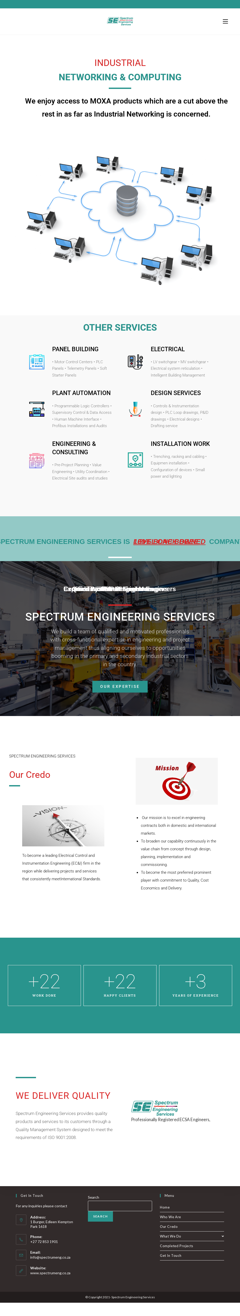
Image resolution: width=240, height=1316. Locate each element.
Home (165, 1220)
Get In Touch (170, 1269)
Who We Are (170, 1230)
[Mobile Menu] (225, 22)
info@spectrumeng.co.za (50, 1270)
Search (93, 1210)
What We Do (192, 1249)
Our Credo (169, 1240)
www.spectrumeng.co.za (50, 1286)
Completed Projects (176, 1259)
